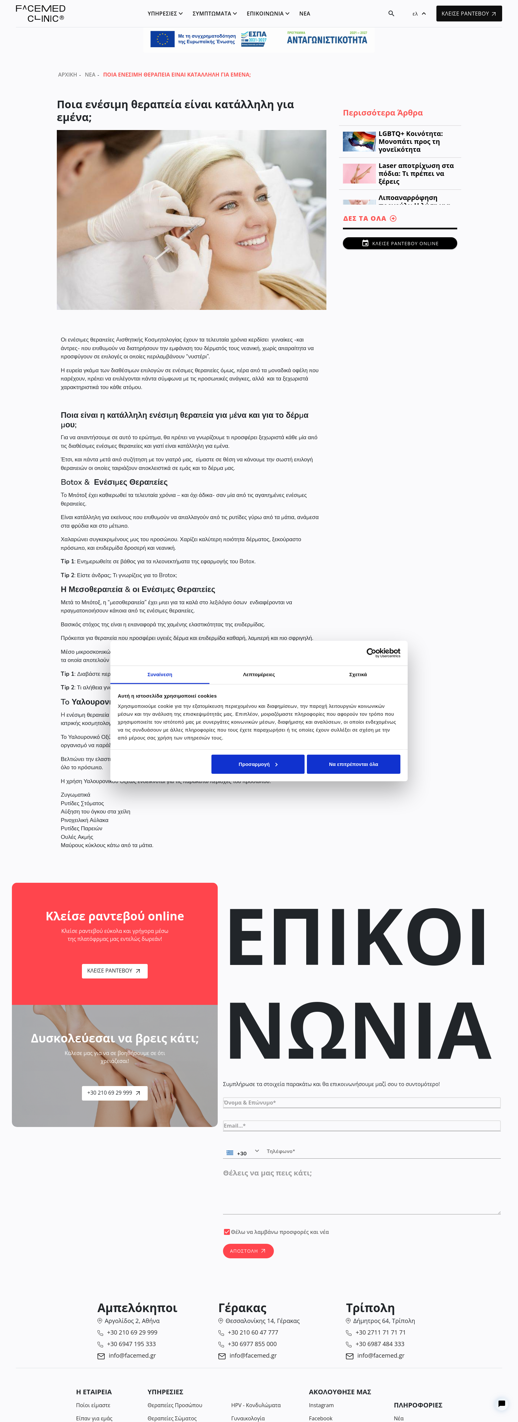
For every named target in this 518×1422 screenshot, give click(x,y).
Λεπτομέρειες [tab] (259, 674)
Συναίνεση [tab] (159, 674)
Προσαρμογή (258, 764)
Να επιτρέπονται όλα (353, 764)
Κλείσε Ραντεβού (113, 970)
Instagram (321, 1405)
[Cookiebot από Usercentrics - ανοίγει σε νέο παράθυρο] (371, 653)
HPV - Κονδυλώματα (256, 1405)
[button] (419, 13)
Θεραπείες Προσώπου (175, 1405)
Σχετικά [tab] (358, 674)
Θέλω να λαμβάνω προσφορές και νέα (280, 1232)
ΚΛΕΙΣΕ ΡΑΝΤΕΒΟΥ (469, 13)
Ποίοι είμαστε (93, 1405)
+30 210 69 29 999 (113, 1092)
